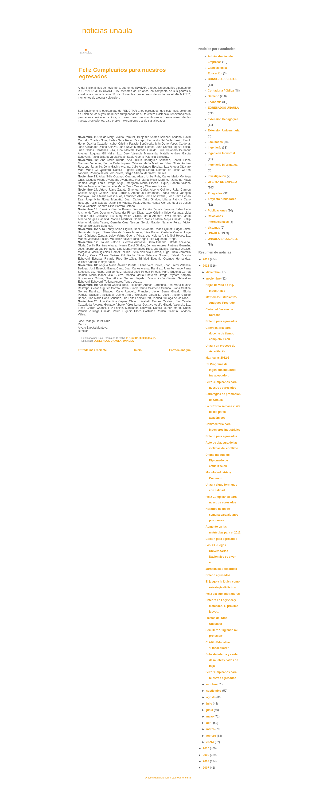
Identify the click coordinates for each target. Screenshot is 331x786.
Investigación (217, 176)
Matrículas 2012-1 (217, 357)
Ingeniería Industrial (221, 153)
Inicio (138, 350)
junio (210, 710)
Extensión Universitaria (224, 130)
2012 (206, 259)
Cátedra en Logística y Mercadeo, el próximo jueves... (222, 605)
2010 (206, 748)
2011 (206, 265)
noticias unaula (107, 30)
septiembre (214, 690)
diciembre (213, 272)
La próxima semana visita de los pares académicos (223, 412)
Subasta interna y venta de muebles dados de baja (222, 660)
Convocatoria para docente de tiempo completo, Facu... (220, 333)
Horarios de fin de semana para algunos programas (222, 514)
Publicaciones (217, 210)
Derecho (213, 96)
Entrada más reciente (92, 350)
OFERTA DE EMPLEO (222, 182)
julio (209, 703)
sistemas (214, 227)
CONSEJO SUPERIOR (223, 79)
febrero (211, 735)
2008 (206, 761)
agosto (211, 697)
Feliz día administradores (223, 593)
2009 (206, 755)
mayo (210, 716)
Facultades (215, 142)
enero (210, 742)
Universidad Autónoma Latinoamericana (168, 777)
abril (209, 723)
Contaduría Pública (221, 90)
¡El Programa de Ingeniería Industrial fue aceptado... (221, 370)
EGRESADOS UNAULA (107, 340)
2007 (206, 767)
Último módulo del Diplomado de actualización (218, 460)
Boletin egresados (218, 575)
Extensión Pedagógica (223, 119)
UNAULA (128, 340)
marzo (210, 729)
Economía (215, 102)
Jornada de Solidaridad (221, 569)
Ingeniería (214, 147)
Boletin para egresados (221, 321)
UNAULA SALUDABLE (223, 239)
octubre (212, 684)
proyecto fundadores (222, 199)
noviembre (214, 278)
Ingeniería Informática (223, 164)
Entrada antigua (180, 350)
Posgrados (215, 193)
